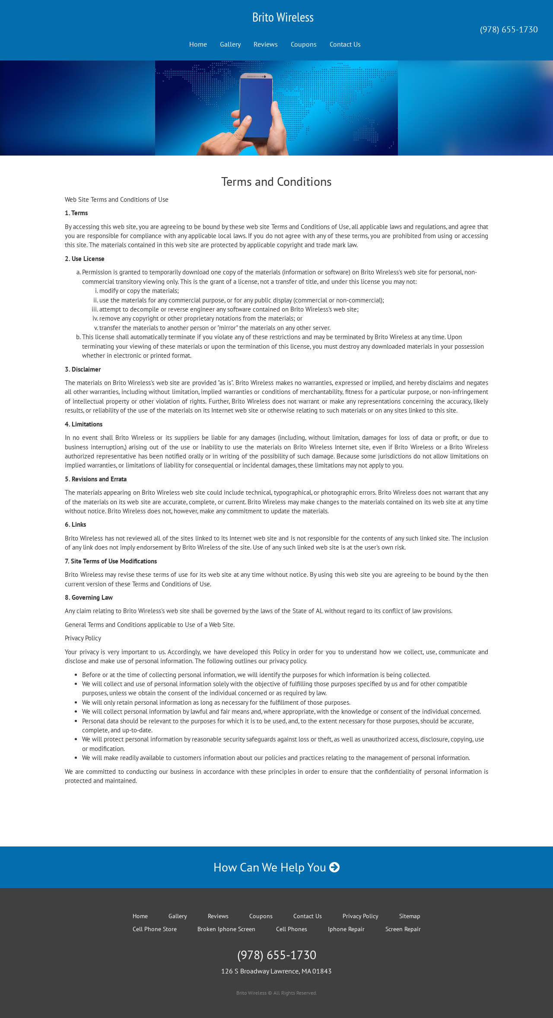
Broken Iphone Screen (226, 929)
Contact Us (345, 44)
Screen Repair (403, 929)
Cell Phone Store (155, 929)
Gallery (230, 44)
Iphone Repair (346, 929)
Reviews (266, 44)
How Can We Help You (276, 867)
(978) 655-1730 (509, 29)
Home (198, 44)
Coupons (304, 44)
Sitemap (409, 916)
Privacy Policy (360, 916)
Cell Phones (291, 929)
